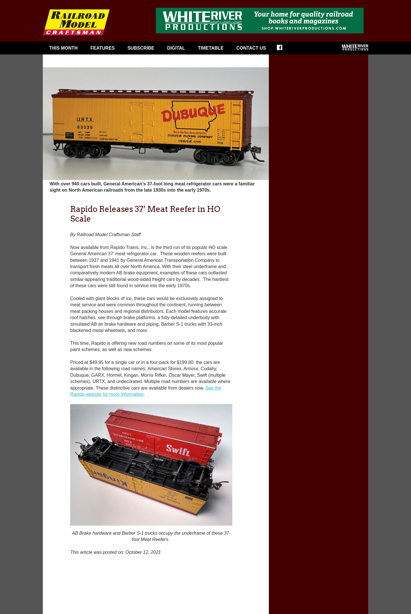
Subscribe (141, 48)
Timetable (210, 48)
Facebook (283, 49)
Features (102, 48)
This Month (63, 48)
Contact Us (251, 48)
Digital (176, 48)
